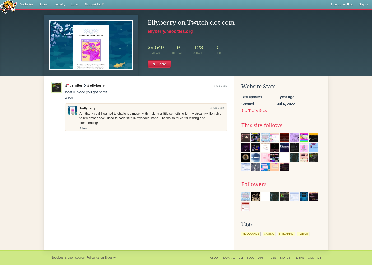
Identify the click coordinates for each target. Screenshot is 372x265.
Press (271, 257)
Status (285, 257)
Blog (251, 257)
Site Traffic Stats (254, 110)
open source (76, 257)
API (260, 257)
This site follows (261, 125)
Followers (253, 184)
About (215, 257)
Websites (26, 4)
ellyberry (96, 85)
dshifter (73, 85)
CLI (241, 257)
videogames (250, 233)
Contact (314, 257)
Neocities (57, 257)
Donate (229, 257)
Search (44, 4)
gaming (269, 233)
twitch (303, 233)
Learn (75, 4)
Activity (60, 4)
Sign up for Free (341, 4)
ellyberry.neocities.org (170, 31)
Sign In (364, 4)
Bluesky (110, 257)
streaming (286, 233)
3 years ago (220, 85)
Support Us (94, 4)
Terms (299, 257)
